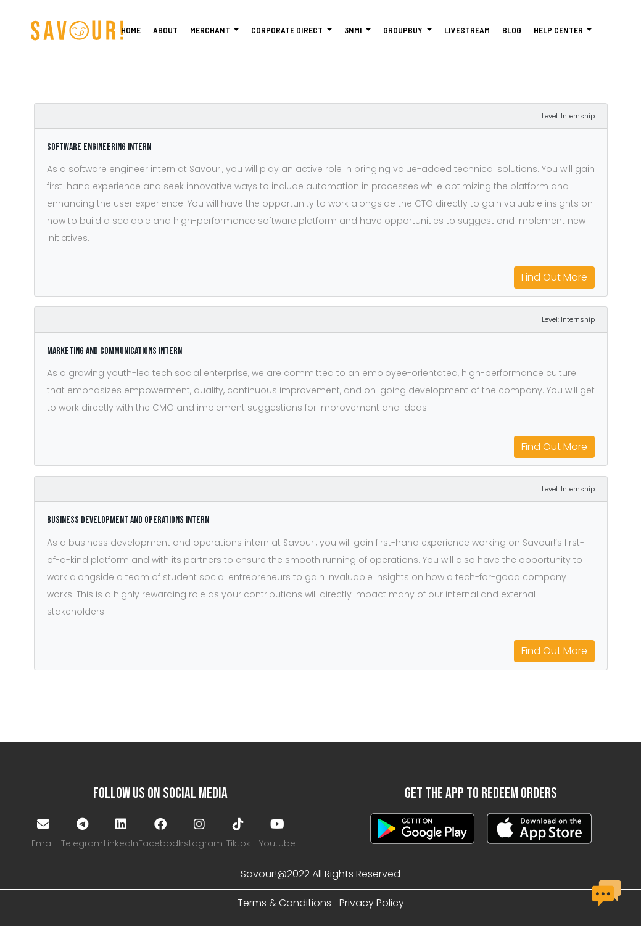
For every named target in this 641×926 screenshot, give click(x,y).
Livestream (467, 30)
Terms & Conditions (284, 903)
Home (131, 30)
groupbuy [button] (403, 30)
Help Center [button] (559, 30)
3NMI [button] (354, 30)
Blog (511, 30)
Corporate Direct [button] (288, 30)
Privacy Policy (371, 903)
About (165, 30)
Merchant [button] (211, 30)
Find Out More (554, 277)
